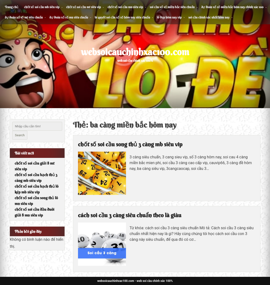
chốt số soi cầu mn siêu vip (125, 7)
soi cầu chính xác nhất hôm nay (208, 17)
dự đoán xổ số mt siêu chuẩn (24, 17)
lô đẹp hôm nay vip (169, 17)
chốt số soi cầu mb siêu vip (41, 7)
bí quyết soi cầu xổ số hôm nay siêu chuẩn (122, 17)
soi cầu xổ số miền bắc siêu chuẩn (172, 7)
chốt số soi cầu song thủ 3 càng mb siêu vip (130, 144)
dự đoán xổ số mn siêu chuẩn (68, 17)
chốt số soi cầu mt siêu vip (83, 7)
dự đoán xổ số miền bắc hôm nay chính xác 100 (232, 7)
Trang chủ (11, 7)
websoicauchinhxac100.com (135, 52)
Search (20, 135)
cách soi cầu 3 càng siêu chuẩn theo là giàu (129, 215)
